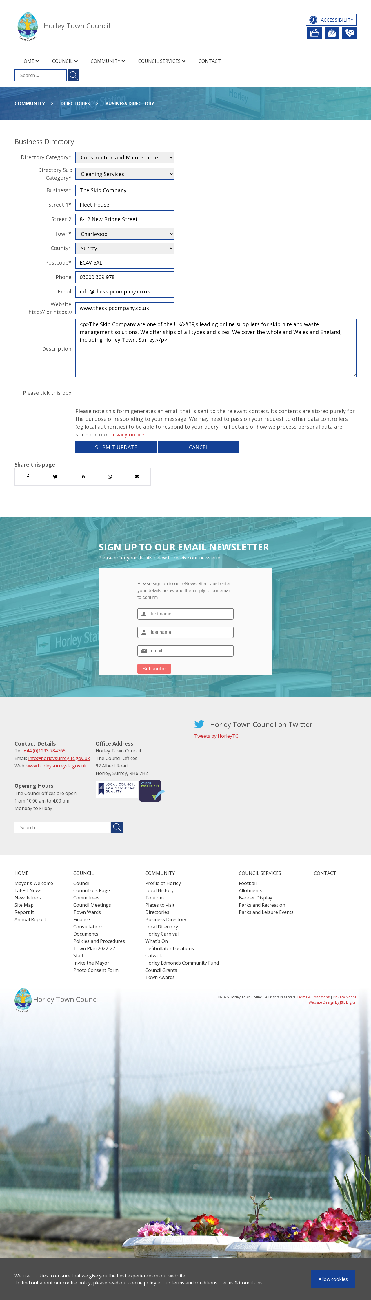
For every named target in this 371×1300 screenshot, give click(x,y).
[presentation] (119, 393)
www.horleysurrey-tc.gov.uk (56, 766)
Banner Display (255, 898)
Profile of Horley (163, 883)
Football (248, 883)
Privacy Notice (345, 997)
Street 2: (61, 219)
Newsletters (27, 898)
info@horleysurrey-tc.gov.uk (59, 758)
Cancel (198, 447)
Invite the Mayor (91, 963)
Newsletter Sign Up (332, 33)
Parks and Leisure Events (266, 912)
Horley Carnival (162, 934)
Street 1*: (60, 204)
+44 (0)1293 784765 (44, 751)
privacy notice (126, 434)
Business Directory (130, 103)
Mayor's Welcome (33, 883)
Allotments (250, 890)
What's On (156, 941)
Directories (75, 103)
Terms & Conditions (241, 1282)
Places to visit (159, 905)
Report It (314, 33)
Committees (86, 898)
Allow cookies (333, 1279)
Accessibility (337, 20)
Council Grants (161, 970)
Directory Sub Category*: (55, 173)
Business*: (59, 190)
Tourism (154, 898)
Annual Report (30, 919)
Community (29, 103)
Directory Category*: (46, 157)
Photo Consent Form (96, 970)
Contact (210, 61)
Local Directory (161, 926)
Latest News (27, 890)
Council (81, 883)
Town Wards (87, 912)
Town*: (63, 233)
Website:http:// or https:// (50, 308)
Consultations (88, 926)
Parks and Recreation (262, 905)
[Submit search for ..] (117, 827)
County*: (61, 248)
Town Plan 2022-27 (94, 948)
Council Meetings (92, 905)
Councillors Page (91, 890)
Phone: (64, 276)
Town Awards (160, 977)
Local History (159, 890)
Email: (65, 291)
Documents (85, 934)
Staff (78, 955)
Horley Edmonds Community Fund (182, 963)
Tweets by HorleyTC (216, 736)
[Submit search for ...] (73, 75)
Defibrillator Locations (169, 948)
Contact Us (349, 33)
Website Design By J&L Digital (333, 1002)
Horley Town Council (77, 25)
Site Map (24, 905)
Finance (81, 919)
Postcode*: (58, 262)
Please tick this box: (47, 392)
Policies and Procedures (99, 941)
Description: (57, 348)
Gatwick (153, 955)
